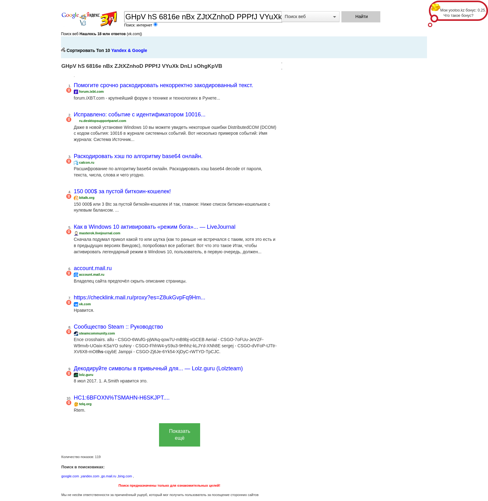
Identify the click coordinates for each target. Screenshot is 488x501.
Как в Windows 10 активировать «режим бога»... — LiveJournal (154, 227)
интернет (145, 25)
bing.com (125, 476)
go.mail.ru (108, 476)
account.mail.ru (93, 268)
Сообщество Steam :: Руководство (118, 327)
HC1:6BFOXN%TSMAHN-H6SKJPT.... (122, 398)
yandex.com (90, 476)
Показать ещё (179, 434)
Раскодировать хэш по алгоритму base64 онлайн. (138, 156)
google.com (70, 476)
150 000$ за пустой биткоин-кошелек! (122, 191)
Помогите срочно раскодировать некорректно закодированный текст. (163, 85)
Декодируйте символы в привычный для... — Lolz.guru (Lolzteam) (158, 368)
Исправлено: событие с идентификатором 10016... (139, 114)
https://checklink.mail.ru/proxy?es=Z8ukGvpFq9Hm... (139, 297)
